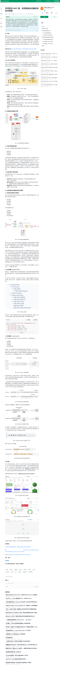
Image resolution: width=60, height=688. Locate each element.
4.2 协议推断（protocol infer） (48, 41)
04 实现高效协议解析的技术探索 (47, 37)
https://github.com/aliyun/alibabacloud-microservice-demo (18, 554)
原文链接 (7, 560)
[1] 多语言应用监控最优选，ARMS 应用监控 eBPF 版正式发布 (18, 546)
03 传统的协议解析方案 (46, 30)
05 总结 (43, 45)
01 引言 (43, 26)
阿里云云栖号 (47, 7)
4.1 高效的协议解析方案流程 (48, 39)
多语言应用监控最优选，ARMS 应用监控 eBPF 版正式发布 (24, 48)
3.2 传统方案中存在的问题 (47, 35)
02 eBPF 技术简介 (45, 28)
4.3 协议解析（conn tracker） (48, 43)
